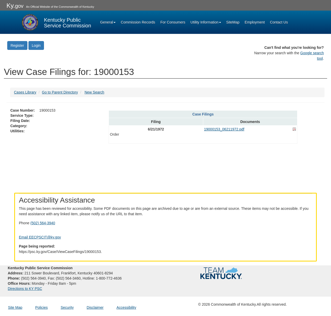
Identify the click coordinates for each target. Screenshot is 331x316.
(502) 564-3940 (42, 223)
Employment (255, 22)
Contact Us (279, 22)
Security (67, 307)
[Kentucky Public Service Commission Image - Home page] (56, 22)
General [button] (108, 22)
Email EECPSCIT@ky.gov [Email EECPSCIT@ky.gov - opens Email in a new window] (40, 237)
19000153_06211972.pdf (224, 129)
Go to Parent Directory (60, 92)
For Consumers (172, 22)
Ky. (15, 5)
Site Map (15, 307)
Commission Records (138, 22)
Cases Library (25, 92)
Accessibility (126, 307)
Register (17, 45)
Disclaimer (95, 307)
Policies (41, 307)
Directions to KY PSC (25, 289)
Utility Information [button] (206, 22)
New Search (94, 92)
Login (36, 45)
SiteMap (232, 22)
